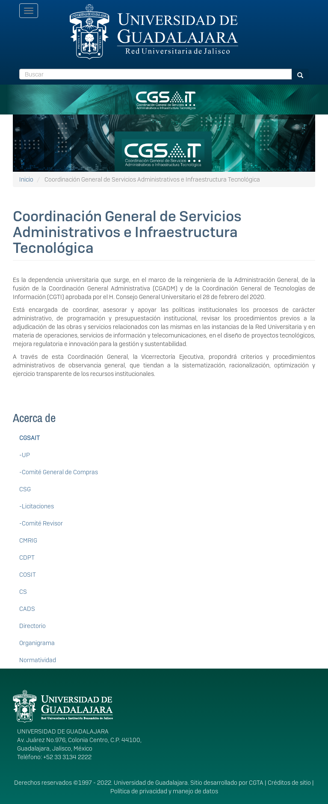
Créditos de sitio (289, 782)
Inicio (26, 179)
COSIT (27, 574)
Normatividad (37, 660)
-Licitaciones (36, 506)
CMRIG (28, 540)
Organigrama (37, 643)
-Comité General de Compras (58, 472)
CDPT (27, 557)
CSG (25, 489)
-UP (24, 455)
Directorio (32, 626)
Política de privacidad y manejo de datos (164, 791)
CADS (27, 609)
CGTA (256, 782)
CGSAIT (29, 438)
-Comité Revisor (41, 523)
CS (23, 592)
